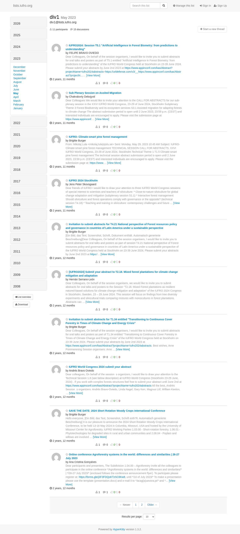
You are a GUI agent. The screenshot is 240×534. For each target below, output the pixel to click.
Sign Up (220, 5)
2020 (16, 146)
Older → (152, 504)
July (15, 85)
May (15, 93)
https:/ (93, 254)
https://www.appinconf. (79, 119)
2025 (16, 35)
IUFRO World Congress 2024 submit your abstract (98, 366)
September (19, 78)
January (18, 108)
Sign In (205, 5)
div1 (55, 17)
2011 (16, 251)
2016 (16, 193)
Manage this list (183, 5)
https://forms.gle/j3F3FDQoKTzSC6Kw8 (102, 476)
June (16, 89)
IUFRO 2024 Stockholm (82, 180)
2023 (16, 58)
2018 (16, 169)
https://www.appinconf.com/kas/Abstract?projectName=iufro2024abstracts (109, 345)
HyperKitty (119, 529)
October (18, 74)
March (17, 100)
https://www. (97, 162)
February (18, 104)
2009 (16, 275)
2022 (16, 123)
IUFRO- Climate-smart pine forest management (96, 136)
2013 (16, 228)
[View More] (93, 75)
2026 (16, 23)
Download (21, 304)
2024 (16, 47)
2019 (16, 158)
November (19, 70)
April (16, 97)
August (17, 81)
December (19, 66)
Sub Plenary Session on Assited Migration (93, 92)
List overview (23, 297)
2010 (16, 263)
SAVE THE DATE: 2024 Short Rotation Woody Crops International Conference (115, 410)
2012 (16, 239)
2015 (16, 205)
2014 (16, 216)
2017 (16, 181)
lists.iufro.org (22, 6)
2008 (16, 286)
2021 (16, 134)
